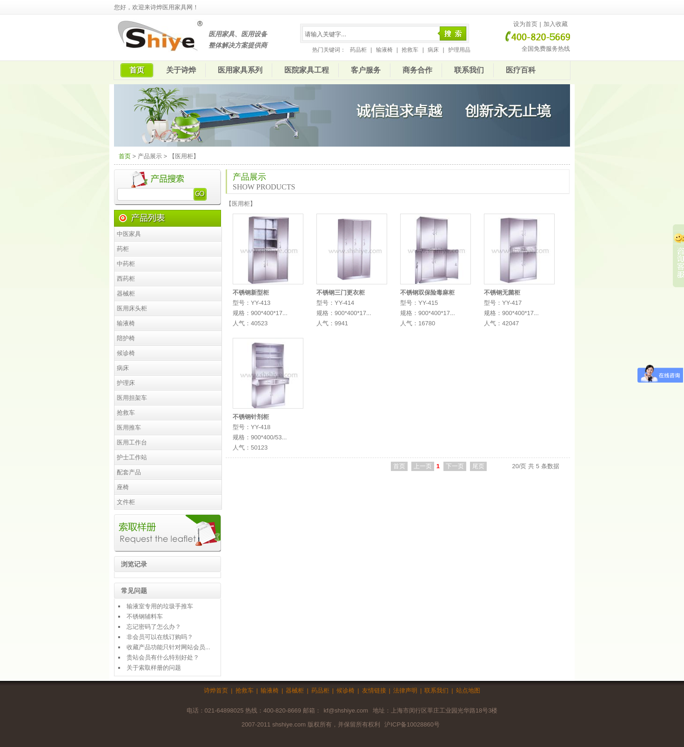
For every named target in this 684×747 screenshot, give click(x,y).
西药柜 (126, 278)
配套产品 (129, 472)
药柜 (123, 248)
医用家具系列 (240, 70)
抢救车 (410, 50)
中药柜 (126, 263)
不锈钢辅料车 (145, 616)
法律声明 (405, 690)
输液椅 (384, 50)
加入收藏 (555, 23)
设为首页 (525, 23)
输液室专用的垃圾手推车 (160, 606)
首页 (136, 70)
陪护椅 (126, 338)
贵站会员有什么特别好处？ (163, 657)
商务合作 (417, 70)
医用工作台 (132, 442)
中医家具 (129, 233)
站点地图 (468, 690)
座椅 (123, 487)
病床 (433, 50)
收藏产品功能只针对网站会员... (168, 647)
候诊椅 (126, 353)
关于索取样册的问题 (154, 667)
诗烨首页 (216, 690)
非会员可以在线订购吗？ (160, 636)
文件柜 (126, 501)
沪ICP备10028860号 (412, 724)
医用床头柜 (132, 308)
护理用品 (459, 50)
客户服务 (366, 70)
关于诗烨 (181, 70)
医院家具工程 (306, 70)
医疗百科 (521, 70)
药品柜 (358, 50)
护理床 (126, 382)
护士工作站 (132, 457)
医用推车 (129, 427)
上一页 (423, 466)
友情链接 (374, 690)
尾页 (478, 466)
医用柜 (241, 203)
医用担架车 (132, 397)
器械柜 (126, 293)
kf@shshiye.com (346, 710)
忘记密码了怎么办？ (154, 626)
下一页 (455, 466)
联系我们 (469, 70)
